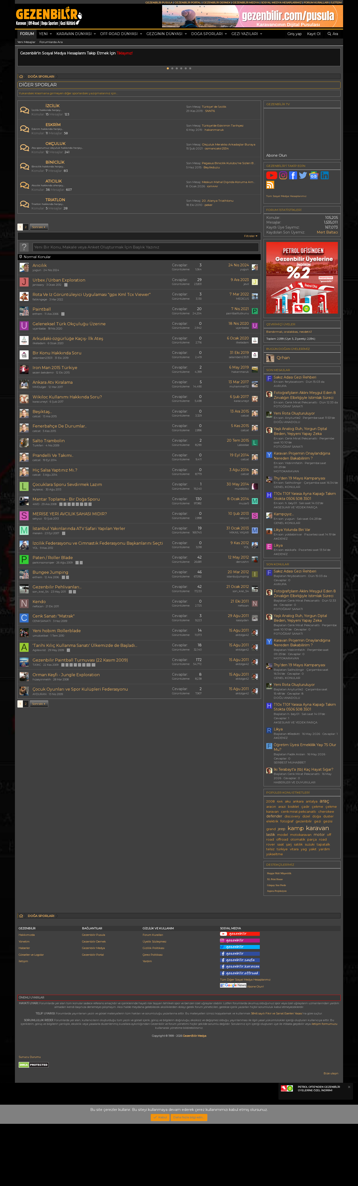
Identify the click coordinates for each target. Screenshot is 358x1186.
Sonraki (37, 227)
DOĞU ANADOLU (287, 422)
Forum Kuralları (153, 997)
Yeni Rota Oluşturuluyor (294, 413)
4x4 (280, 801)
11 (93, 664)
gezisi (327, 821)
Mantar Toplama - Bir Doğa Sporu (66, 499)
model (282, 835)
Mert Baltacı (327, 232)
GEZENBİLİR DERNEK (216, 2)
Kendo (39, 601)
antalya (311, 801)
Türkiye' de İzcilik (214, 106)
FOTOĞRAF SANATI (288, 406)
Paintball (42, 309)
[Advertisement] (302, 934)
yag (304, 849)
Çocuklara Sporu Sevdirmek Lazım (67, 484)
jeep (281, 829)
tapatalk (323, 844)
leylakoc (38, 489)
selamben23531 (42, 358)
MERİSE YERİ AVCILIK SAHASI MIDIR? (70, 514)
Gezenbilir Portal (93, 1017)
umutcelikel (40, 635)
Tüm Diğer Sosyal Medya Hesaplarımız (245, 1042)
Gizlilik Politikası (153, 1010)
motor (319, 834)
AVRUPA (280, 386)
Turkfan (38, 445)
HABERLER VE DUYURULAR (294, 782)
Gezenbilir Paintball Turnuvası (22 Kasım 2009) (80, 660)
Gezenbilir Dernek (94, 1003)
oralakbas (291, 331)
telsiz (270, 849)
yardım (324, 849)
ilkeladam (39, 343)
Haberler (24, 1010)
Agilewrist (39, 650)
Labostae (243, 445)
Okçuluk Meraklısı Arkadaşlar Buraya (228, 144)
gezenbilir (304, 821)
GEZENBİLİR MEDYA (246, 2)
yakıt (312, 849)
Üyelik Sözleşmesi (154, 1003)
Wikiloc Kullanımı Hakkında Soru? (67, 397)
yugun (37, 270)
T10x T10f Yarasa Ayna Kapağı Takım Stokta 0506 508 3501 (305, 496)
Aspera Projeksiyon (277, 891)
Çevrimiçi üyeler (280, 324)
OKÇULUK (55, 143)
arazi (282, 806)
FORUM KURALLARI (316, 2)
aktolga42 (242, 635)
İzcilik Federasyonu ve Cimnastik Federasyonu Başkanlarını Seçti (98, 543)
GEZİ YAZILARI (244, 34)
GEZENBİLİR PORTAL (188, 2)
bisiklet (293, 806)
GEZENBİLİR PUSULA (158, 2)
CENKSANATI (42, 621)
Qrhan (283, 357)
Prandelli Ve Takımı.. (53, 455)
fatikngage (40, 299)
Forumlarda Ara (51, 42)
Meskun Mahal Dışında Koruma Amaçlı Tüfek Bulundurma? (245, 182)
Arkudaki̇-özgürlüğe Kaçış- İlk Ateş (68, 338)
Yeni (43, 34)
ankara (298, 801)
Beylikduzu (212, 167)
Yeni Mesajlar (26, 42)
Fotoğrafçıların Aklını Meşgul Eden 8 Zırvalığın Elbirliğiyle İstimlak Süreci (305, 395)
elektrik (272, 821)
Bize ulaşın (331, 1135)
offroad (282, 839)
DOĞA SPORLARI (207, 34)
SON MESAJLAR (278, 370)
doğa (316, 816)
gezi (317, 821)
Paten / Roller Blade (53, 557)
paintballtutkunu (237, 313)
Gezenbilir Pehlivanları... (57, 587)
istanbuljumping (238, 576)
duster (328, 816)
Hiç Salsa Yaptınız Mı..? (55, 470)
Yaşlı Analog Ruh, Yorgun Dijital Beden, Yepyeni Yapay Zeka (300, 431)
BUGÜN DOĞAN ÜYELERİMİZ (288, 349)
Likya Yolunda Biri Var (292, 529)
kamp (296, 828)
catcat (37, 416)
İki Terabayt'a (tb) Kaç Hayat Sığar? (303, 769)
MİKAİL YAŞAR (239, 532)
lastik (270, 834)
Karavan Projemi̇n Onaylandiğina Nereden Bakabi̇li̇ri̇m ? (302, 456)
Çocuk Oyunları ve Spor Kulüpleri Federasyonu (80, 689)
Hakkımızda (27, 997)
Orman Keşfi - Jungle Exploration (66, 674)
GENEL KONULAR (287, 487)
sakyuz (37, 518)
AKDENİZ (281, 538)
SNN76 (210, 111)
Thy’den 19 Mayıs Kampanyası (299, 478)
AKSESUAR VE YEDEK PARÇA (295, 507)
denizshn (242, 562)
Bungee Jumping (50, 572)
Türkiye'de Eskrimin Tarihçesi (222, 125)
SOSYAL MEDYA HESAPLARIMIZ (281, 2)
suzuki (309, 844)
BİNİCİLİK (54, 162)
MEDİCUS (242, 298)
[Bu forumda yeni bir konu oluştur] (146, 247)
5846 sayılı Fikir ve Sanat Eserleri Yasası (276, 1075)
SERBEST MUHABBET (290, 762)
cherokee (326, 811)
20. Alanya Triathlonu (217, 200)
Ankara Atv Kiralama (53, 382)
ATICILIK (53, 181)
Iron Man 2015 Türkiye (55, 367)
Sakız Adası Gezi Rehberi (295, 377)
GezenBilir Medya (194, 1098)
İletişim (23, 1023)
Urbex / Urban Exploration (59, 280)
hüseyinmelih (42, 679)
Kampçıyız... (284, 514)
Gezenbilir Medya (93, 1010)
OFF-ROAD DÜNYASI (119, 34)
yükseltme (274, 854)
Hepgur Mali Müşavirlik (279, 873)
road (323, 839)
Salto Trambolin (49, 440)
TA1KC (37, 664)
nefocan (38, 606)
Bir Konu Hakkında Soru (57, 353)
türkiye (282, 849)
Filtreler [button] (249, 236)
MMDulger (39, 387)
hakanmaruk (214, 130)
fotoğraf (286, 821)
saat (280, 844)
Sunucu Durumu (30, 1119)
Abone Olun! (242, 1048)
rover (270, 844)
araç (324, 801)
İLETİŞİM (336, 2)
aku (288, 801)
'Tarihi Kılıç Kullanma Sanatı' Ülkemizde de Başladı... (85, 645)
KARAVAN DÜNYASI (74, 34)
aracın (271, 806)
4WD (36, 504)
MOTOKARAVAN (286, 471)
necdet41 (305, 331)
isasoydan (242, 620)
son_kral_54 (41, 591)
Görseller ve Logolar (31, 1017)
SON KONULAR (277, 564)
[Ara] (333, 34)
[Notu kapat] (349, 1149)
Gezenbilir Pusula (93, 997)
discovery (292, 816)
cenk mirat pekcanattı (298, 811)
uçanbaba (39, 328)
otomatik (297, 839)
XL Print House (275, 879)
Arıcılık (40, 265)
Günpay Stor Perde (276, 885)
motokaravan (301, 835)
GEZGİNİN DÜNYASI (164, 34)
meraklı (38, 533)
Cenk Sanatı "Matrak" (54, 616)
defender (274, 816)
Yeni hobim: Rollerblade (57, 630)
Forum (27, 34)
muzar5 (244, 503)
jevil (246, 284)
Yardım (147, 1023)
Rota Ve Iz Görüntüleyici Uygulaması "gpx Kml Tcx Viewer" (92, 294)
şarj (289, 844)
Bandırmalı (274, 331)
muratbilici (242, 488)
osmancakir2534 (217, 148)
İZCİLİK (52, 105)
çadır (305, 806)
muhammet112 (239, 386)
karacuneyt (40, 401)
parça (312, 839)
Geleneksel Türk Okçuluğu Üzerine (69, 324)
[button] (51, 34)
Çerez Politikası (153, 1017)
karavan (317, 828)
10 (88, 664)
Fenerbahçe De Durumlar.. (60, 426)
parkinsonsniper (43, 562)
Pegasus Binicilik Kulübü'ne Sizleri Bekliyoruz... (235, 163)
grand (271, 829)
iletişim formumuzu (324, 1086)
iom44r (212, 186)
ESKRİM (53, 124)
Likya (278, 545)
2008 (270, 801)
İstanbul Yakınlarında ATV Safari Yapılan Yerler (79, 528)
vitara (294, 849)
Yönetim (24, 1003)
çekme (317, 806)
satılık (298, 844)
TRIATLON (55, 199)
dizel (306, 816)
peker (209, 205)
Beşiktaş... (42, 411)
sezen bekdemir (43, 372)
